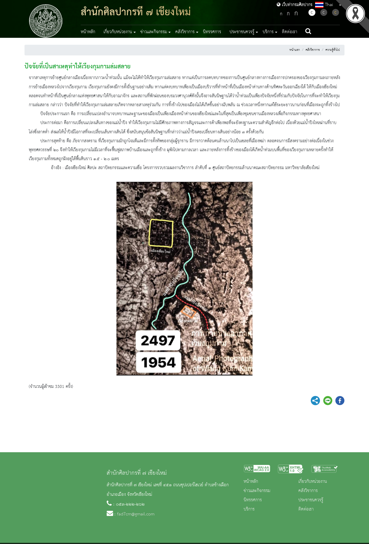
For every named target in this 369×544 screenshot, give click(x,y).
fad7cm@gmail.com (136, 514)
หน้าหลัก (88, 32)
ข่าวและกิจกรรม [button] (153, 32)
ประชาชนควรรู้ (310, 500)
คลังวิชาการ (313, 50)
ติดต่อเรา (289, 32)
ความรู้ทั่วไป (332, 50)
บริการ (249, 509)
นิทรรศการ (212, 32)
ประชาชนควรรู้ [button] (241, 32)
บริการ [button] (268, 32)
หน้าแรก (294, 50)
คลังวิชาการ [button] (185, 32)
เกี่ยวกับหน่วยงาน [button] (117, 32)
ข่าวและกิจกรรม (257, 491)
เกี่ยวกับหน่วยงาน (312, 481)
